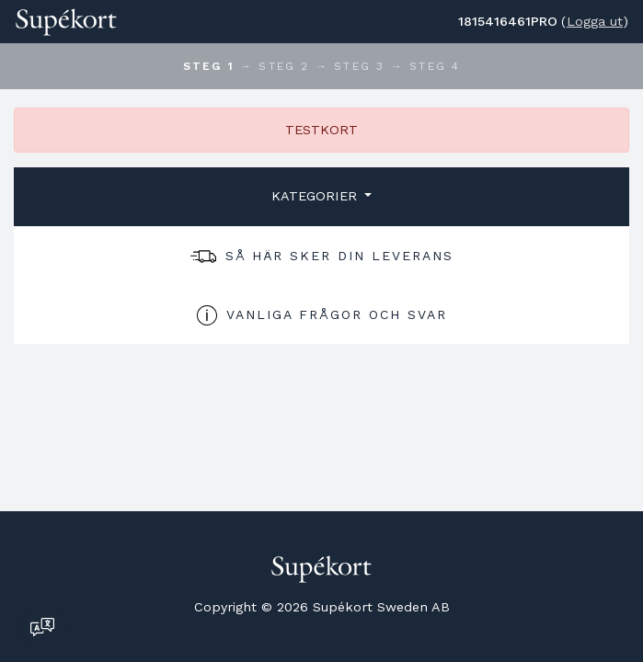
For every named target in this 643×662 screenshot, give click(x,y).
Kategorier (316, 195)
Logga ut (595, 21)
